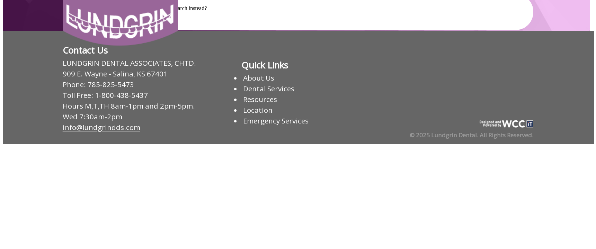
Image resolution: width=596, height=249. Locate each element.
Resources (260, 99)
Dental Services (268, 88)
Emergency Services (276, 121)
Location (258, 110)
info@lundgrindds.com (101, 127)
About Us (258, 78)
